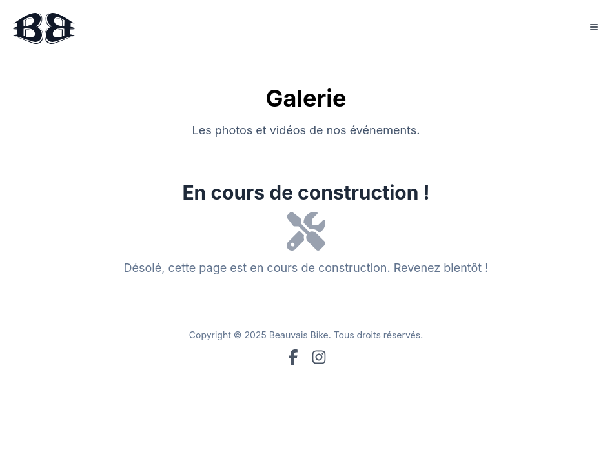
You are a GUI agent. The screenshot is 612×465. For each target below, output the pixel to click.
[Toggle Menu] (594, 27)
